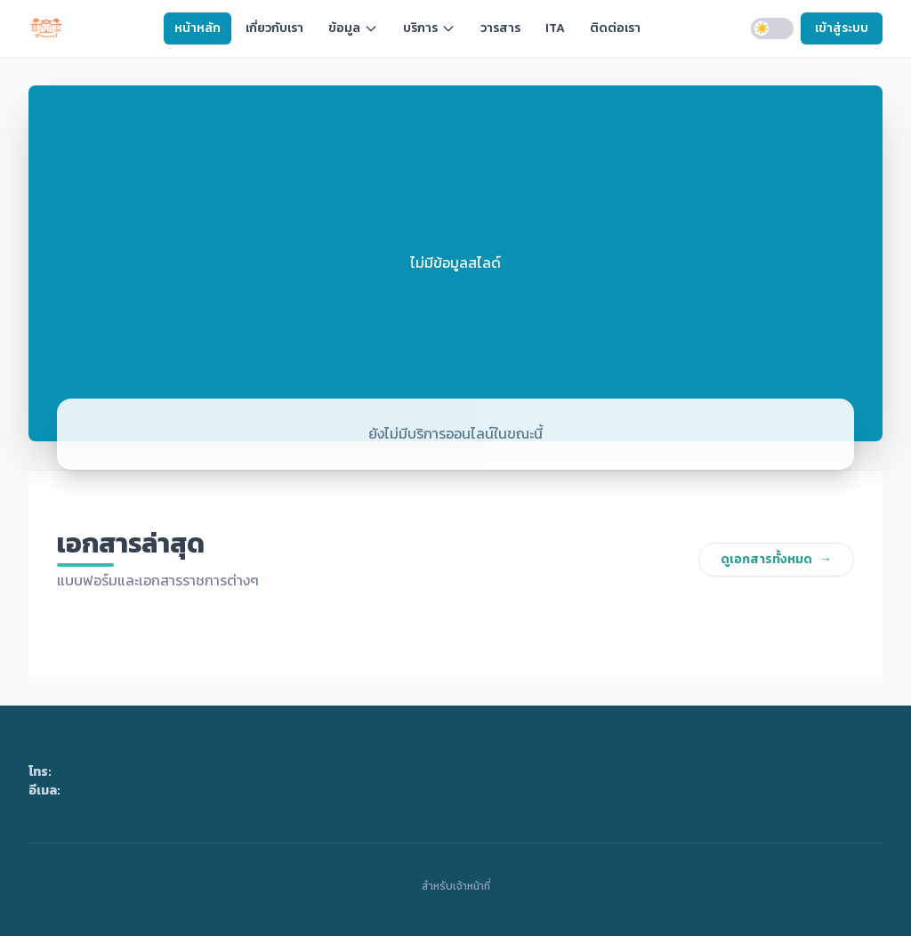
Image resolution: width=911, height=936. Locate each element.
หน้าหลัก (197, 28)
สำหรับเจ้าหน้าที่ (456, 884)
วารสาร (500, 28)
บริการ (429, 28)
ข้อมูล (353, 28)
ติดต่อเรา (615, 28)
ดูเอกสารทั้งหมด (776, 559)
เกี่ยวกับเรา (274, 28)
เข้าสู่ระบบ (841, 28)
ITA (555, 28)
